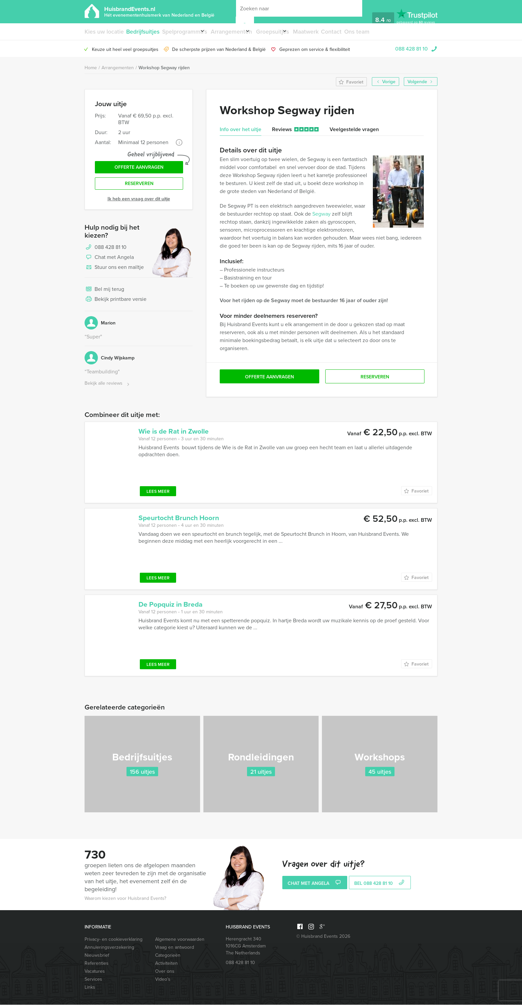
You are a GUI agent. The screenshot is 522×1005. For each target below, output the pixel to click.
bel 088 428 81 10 (380, 884)
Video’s (162, 979)
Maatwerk (325, 32)
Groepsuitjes (285, 32)
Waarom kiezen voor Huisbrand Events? (125, 898)
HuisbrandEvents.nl (159, 11)
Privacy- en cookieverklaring (113, 939)
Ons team (380, 32)
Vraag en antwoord (174, 947)
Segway (321, 214)
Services (93, 979)
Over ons (164, 971)
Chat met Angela (109, 263)
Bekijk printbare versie (115, 305)
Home (91, 68)
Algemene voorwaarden (179, 939)
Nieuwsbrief (97, 955)
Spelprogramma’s (185, 32)
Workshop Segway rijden (164, 68)
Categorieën (167, 955)
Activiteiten (166, 963)
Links (90, 987)
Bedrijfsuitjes (142, 32)
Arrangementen (238, 32)
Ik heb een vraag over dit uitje (139, 204)
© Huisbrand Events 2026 (323, 936)
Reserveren (139, 189)
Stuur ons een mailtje (114, 273)
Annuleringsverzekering (109, 947)
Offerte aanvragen (139, 170)
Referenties (97, 963)
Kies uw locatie (103, 32)
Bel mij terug (104, 295)
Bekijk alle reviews (108, 389)
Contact (353, 32)
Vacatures (95, 971)
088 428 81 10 (411, 49)
